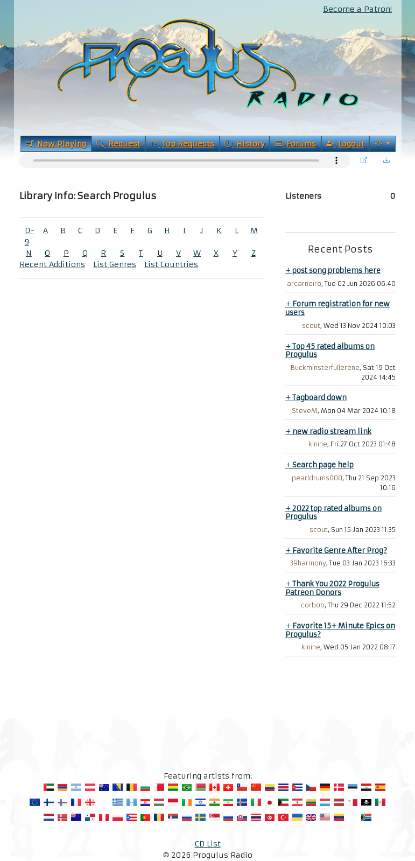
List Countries (171, 264)
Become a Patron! (357, 9)
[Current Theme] (382, 144)
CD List (208, 844)
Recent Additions (52, 264)
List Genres (114, 264)
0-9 (29, 236)
